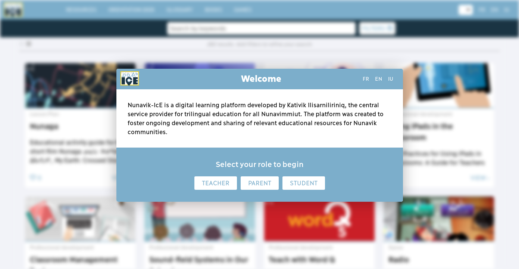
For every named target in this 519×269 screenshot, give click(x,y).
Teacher (215, 183)
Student (304, 183)
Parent (259, 183)
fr (366, 78)
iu (390, 78)
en (378, 78)
